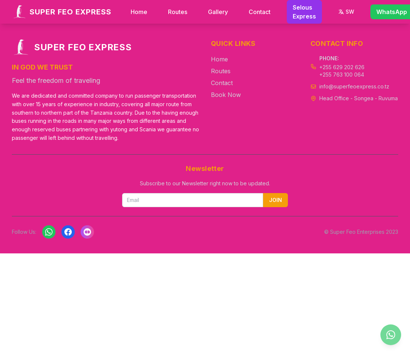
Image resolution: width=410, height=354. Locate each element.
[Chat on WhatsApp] (390, 334)
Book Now (226, 94)
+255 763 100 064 (341, 74)
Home (139, 12)
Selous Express (304, 12)
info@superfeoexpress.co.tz (354, 86)
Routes (177, 12)
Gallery (218, 12)
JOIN (275, 200)
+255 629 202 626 (341, 67)
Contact (259, 12)
